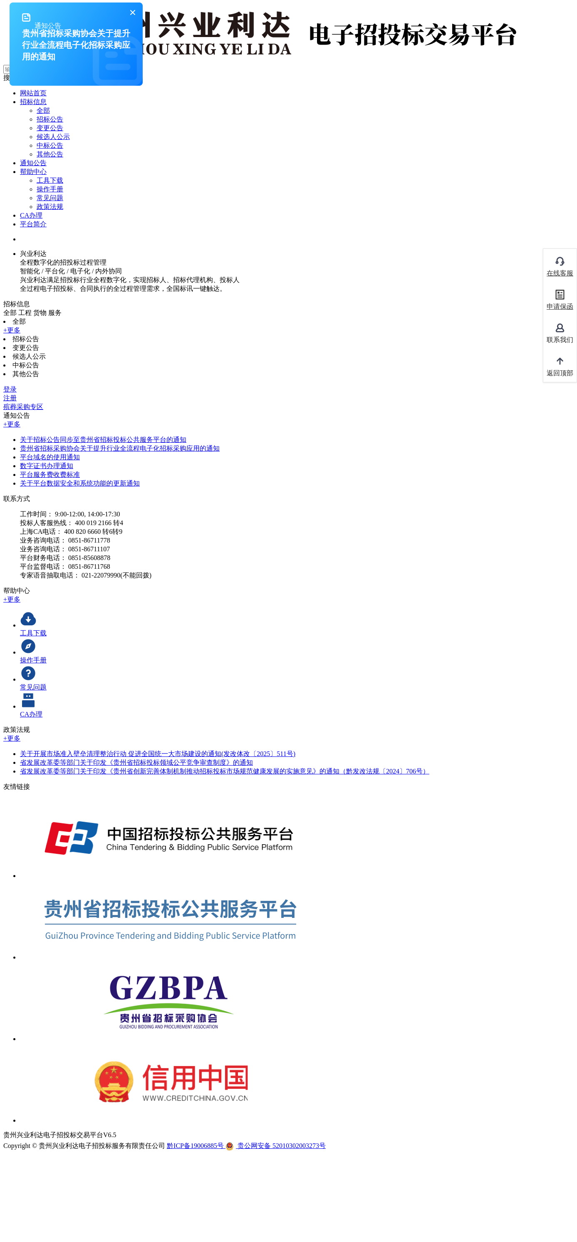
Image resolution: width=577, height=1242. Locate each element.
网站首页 (33, 93)
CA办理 (31, 215)
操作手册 (50, 189)
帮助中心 (33, 171)
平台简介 (33, 224)
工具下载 (50, 180)
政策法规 (50, 206)
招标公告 (50, 119)
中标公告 (50, 145)
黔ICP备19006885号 (196, 1145)
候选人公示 (53, 136)
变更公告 (50, 127)
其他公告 (50, 154)
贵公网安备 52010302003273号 (275, 1145)
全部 (43, 110)
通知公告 (33, 162)
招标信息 (33, 101)
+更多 (11, 330)
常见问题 (50, 197)
